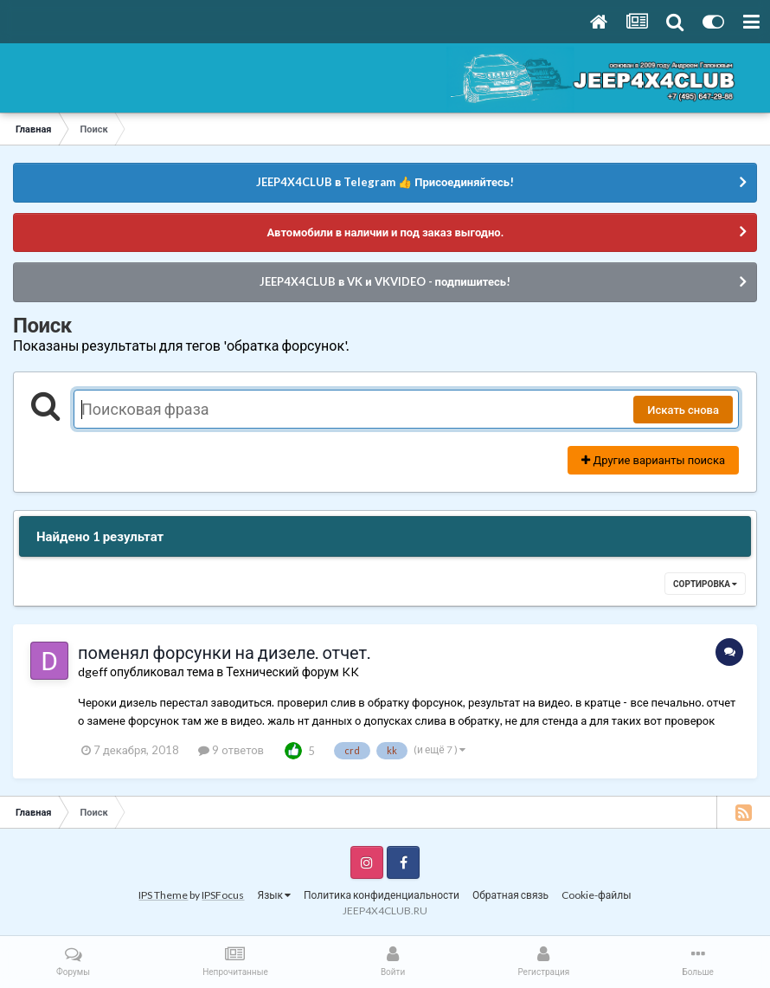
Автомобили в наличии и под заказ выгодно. (384, 232)
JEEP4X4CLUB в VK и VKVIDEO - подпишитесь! (385, 281)
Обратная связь (510, 894)
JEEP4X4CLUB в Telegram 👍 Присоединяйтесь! (385, 182)
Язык (274, 894)
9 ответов (231, 750)
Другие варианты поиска (653, 460)
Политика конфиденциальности (381, 894)
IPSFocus (223, 894)
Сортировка (705, 583)
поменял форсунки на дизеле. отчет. (224, 652)
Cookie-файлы (596, 894)
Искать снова (683, 410)
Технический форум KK (292, 671)
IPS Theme (163, 894)
